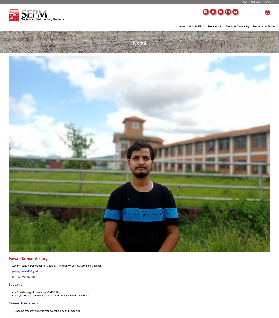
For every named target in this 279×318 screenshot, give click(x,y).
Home (181, 26)
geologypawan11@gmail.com (27, 271)
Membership (215, 26)
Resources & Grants (264, 26)
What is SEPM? (197, 26)
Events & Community (237, 26)
